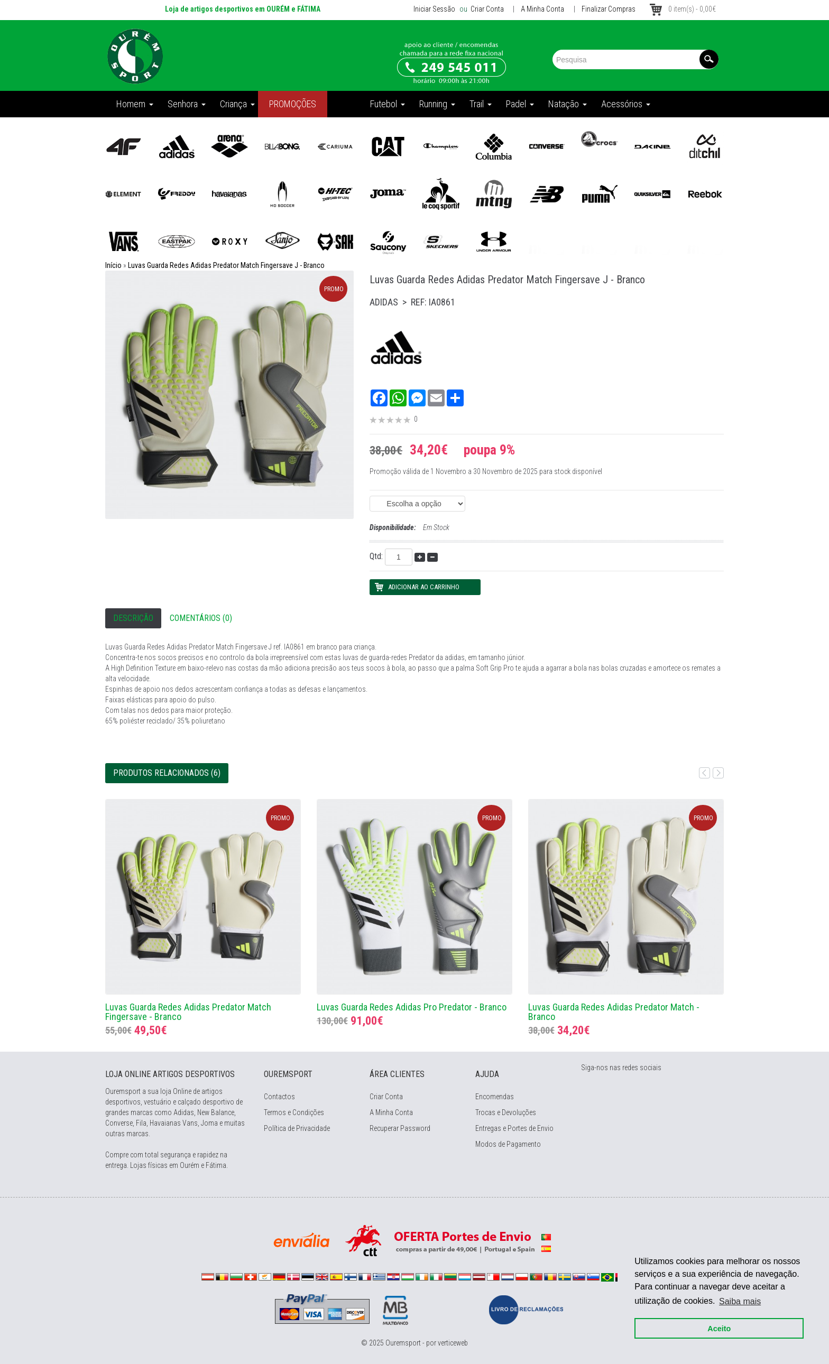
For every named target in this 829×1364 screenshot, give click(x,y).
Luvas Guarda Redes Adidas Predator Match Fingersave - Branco (188, 1011)
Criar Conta (486, 9)
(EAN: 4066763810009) (417, 504)
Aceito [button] (719, 1328)
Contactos (279, 1096)
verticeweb (453, 1343)
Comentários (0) (201, 618)
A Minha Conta (542, 9)
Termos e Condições (294, 1112)
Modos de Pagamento (508, 1144)
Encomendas (494, 1096)
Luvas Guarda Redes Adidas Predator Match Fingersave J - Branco (226, 265)
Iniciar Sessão (434, 9)
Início (113, 265)
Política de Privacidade (297, 1128)
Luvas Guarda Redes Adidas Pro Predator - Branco (411, 1007)
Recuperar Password (400, 1128)
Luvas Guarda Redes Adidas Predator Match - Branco (613, 1011)
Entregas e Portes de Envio (514, 1128)
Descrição (133, 618)
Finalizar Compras (608, 9)
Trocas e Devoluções (505, 1112)
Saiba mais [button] (740, 1300)
